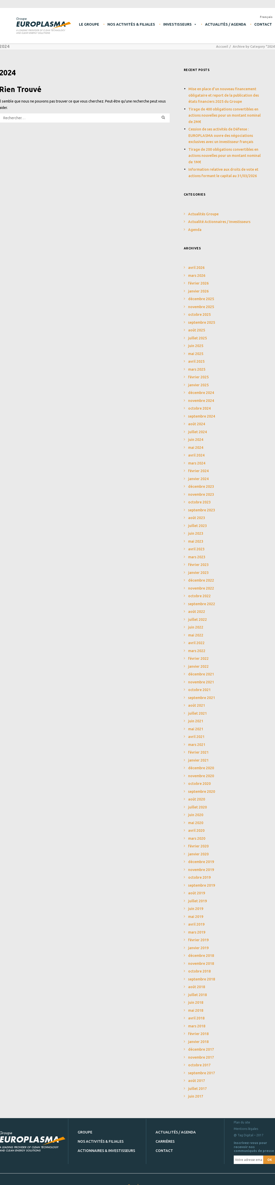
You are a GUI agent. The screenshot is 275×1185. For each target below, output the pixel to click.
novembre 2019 (201, 865)
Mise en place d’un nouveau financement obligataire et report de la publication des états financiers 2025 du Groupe (223, 90)
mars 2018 (196, 1021)
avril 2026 (196, 263)
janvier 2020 (198, 849)
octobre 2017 (199, 1060)
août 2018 (196, 982)
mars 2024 (196, 458)
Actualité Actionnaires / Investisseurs (219, 217)
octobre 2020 (199, 779)
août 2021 (196, 700)
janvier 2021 (198, 755)
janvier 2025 (198, 380)
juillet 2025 (197, 333)
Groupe (85, 1127)
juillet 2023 (197, 521)
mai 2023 (195, 536)
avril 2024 (196, 450)
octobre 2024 (199, 403)
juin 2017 (195, 1091)
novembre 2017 (201, 1052)
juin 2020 (195, 810)
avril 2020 (196, 826)
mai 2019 (195, 912)
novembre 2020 (201, 771)
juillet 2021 (197, 708)
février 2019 (198, 935)
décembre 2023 (201, 482)
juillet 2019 (197, 896)
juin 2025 (195, 341)
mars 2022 (196, 646)
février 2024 (198, 466)
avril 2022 (196, 638)
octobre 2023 (199, 497)
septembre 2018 (201, 974)
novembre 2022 (201, 583)
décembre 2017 (201, 1044)
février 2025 (198, 372)
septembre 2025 (201, 318)
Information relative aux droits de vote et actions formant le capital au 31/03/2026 (223, 168)
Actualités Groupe (203, 209)
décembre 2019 (201, 857)
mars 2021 (196, 740)
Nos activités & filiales (131, 24)
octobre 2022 (199, 591)
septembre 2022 (201, 599)
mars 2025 (196, 364)
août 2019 (196, 888)
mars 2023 (196, 552)
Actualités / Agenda (225, 24)
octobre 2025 (199, 310)
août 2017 (196, 1076)
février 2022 (198, 654)
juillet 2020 (197, 802)
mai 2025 (195, 349)
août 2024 (196, 419)
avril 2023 (196, 544)
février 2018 (198, 1029)
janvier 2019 (198, 943)
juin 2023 (195, 528)
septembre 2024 (201, 411)
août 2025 (196, 325)
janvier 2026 (198, 286)
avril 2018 (196, 1013)
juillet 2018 (197, 990)
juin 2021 (195, 716)
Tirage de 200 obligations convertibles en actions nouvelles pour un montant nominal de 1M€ (224, 151)
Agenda (194, 225)
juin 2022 (195, 622)
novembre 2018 (201, 959)
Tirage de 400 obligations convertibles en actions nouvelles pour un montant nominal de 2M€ (224, 110)
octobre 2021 (199, 685)
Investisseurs (180, 24)
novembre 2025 (201, 302)
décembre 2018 (201, 951)
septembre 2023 (201, 505)
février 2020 (198, 841)
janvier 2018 (198, 1037)
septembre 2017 (201, 1068)
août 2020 (196, 794)
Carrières (165, 1137)
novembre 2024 (201, 396)
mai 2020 (195, 818)
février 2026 (198, 278)
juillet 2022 (197, 615)
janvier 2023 (198, 568)
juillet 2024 (197, 427)
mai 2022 (195, 630)
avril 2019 (196, 919)
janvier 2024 (198, 474)
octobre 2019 (199, 872)
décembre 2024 (201, 388)
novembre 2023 (201, 490)
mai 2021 (195, 724)
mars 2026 (196, 271)
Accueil (222, 41)
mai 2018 (195, 1006)
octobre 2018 (199, 966)
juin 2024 (195, 435)
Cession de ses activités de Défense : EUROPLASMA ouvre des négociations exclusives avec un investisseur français (220, 130)
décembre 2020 (201, 763)
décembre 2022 (201, 575)
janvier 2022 (198, 662)
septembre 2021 (201, 693)
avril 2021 (196, 732)
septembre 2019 (201, 880)
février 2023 (198, 560)
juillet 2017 (197, 1084)
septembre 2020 (201, 787)
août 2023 (196, 513)
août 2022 (196, 607)
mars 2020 (196, 834)
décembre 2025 (201, 294)
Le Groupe (89, 24)
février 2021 (198, 747)
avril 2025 (196, 357)
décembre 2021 (201, 669)
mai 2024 (195, 443)
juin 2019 (195, 904)
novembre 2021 (201, 677)
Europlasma (137, 1181)
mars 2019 (196, 927)
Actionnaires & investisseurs (106, 1146)
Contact (164, 1146)
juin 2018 (195, 998)
